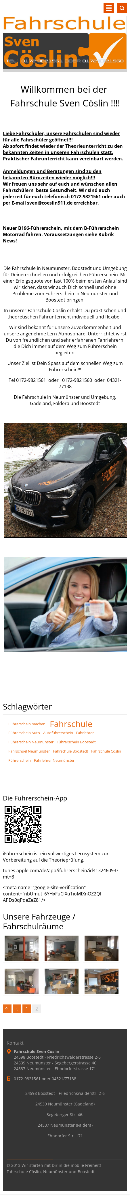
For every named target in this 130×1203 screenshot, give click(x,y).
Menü (109, 8)
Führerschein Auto (24, 732)
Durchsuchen (122, 8)
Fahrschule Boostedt (70, 751)
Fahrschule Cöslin (106, 751)
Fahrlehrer (85, 732)
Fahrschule (71, 724)
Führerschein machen (26, 723)
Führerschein (19, 760)
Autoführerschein (58, 732)
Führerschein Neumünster (30, 742)
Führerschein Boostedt (76, 742)
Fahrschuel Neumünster (29, 751)
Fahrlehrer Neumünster (54, 760)
